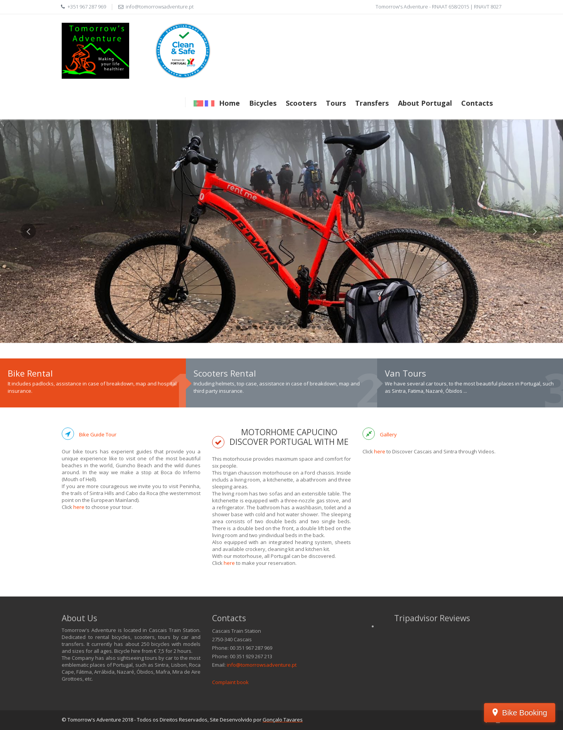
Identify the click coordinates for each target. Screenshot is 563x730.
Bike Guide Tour (97, 434)
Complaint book (230, 682)
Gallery (388, 434)
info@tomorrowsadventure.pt (262, 664)
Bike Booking (524, 712)
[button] (28, 283)
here (78, 507)
